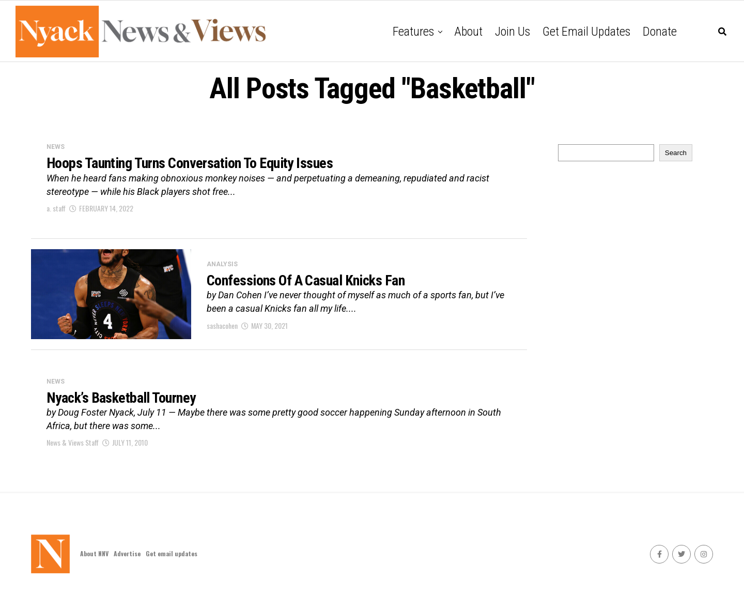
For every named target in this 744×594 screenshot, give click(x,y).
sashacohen (222, 325)
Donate (660, 31)
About (468, 31)
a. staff (56, 208)
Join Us (512, 31)
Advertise (127, 553)
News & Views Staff (73, 442)
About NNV (94, 553)
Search (676, 153)
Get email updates (586, 31)
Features (413, 31)
